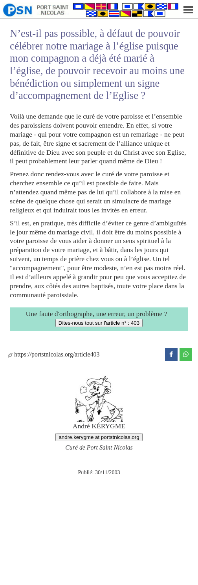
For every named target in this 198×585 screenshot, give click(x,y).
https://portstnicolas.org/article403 (53, 354)
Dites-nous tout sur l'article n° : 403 (99, 323)
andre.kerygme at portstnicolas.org (99, 437)
